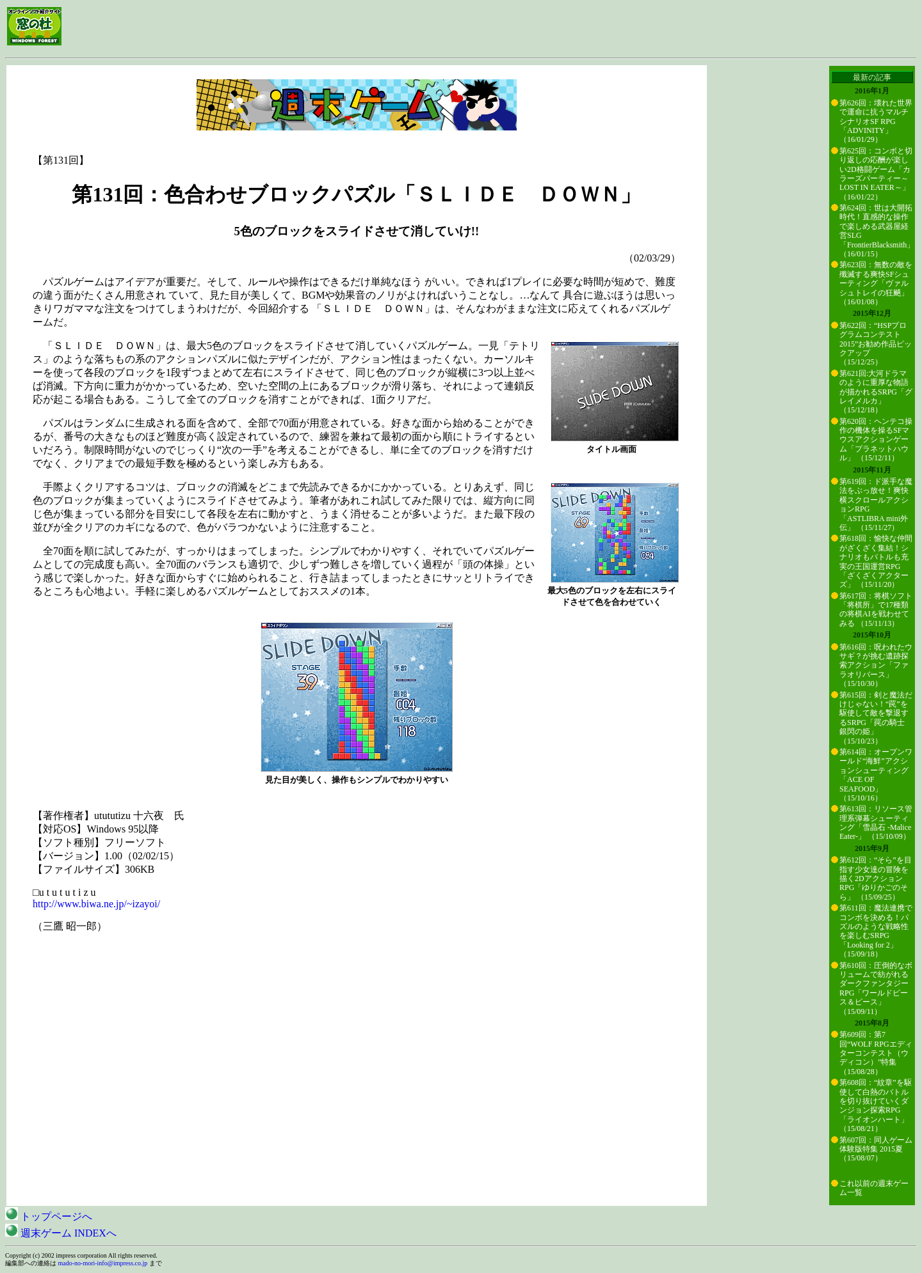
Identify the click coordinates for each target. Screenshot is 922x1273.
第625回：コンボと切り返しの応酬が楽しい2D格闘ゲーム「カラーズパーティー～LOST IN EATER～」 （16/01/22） (875, 173)
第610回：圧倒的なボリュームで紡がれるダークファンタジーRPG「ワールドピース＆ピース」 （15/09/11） (875, 988)
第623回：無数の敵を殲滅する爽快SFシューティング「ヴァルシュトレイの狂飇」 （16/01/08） (875, 283)
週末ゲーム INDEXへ (61, 1233)
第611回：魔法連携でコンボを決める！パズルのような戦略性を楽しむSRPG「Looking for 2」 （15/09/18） (875, 930)
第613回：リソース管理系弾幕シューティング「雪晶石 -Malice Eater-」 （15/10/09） (875, 822)
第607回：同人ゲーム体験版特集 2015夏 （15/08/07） (875, 1149)
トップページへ (48, 1216)
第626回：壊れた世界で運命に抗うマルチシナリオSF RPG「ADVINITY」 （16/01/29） (875, 121)
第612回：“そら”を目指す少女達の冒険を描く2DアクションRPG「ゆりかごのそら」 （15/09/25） (875, 878)
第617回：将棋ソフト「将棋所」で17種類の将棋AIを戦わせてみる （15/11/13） (875, 609)
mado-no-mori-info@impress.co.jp (103, 1263)
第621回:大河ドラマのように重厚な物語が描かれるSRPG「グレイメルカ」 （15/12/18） (875, 392)
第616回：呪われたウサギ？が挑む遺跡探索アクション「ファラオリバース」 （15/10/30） (875, 666)
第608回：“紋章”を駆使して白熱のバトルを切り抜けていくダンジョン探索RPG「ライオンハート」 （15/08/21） (875, 1105)
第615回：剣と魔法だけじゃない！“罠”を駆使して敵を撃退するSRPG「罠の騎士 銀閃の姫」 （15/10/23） (875, 718)
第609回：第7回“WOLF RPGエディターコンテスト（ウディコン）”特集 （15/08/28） (875, 1053)
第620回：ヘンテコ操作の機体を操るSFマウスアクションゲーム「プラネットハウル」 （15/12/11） (875, 440)
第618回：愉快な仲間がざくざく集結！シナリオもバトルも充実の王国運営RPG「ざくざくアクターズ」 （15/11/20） (875, 561)
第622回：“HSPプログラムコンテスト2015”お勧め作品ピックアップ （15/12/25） (875, 344)
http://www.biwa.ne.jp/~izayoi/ (96, 903)
